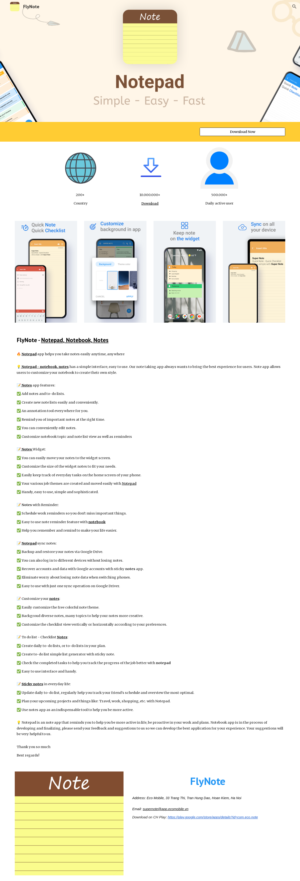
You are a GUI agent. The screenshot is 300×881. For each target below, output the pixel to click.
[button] (294, 6)
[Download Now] (242, 131)
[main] (80, 199)
